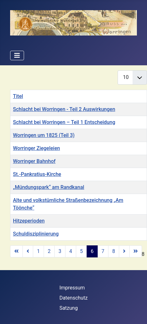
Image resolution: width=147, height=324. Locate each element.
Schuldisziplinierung (36, 234)
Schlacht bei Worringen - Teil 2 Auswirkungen (64, 109)
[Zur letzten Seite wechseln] (135, 251)
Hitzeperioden (29, 221)
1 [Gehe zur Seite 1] (38, 251)
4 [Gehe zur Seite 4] (70, 251)
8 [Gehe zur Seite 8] (113, 251)
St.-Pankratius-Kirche (37, 174)
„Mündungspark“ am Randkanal (48, 187)
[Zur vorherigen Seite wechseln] (27, 251)
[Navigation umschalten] (17, 55)
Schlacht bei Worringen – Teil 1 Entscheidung (64, 122)
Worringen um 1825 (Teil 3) (44, 135)
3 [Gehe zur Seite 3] (59, 251)
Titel (18, 96)
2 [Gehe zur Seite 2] (49, 251)
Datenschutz (73, 298)
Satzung (68, 308)
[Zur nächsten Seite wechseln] (124, 251)
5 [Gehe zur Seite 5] (81, 251)
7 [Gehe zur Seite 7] (102, 251)
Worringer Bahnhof (34, 161)
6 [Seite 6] (92, 251)
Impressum (72, 288)
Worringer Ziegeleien (36, 148)
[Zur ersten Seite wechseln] (16, 251)
